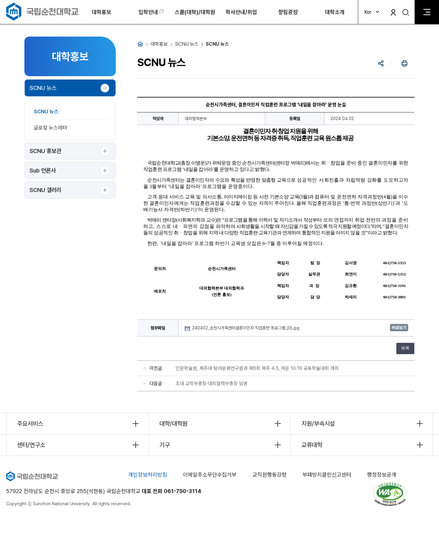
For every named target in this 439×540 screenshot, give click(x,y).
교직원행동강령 (269, 474)
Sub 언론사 (43, 170)
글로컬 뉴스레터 (50, 128)
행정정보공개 (381, 474)
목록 (405, 348)
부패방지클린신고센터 (326, 474)
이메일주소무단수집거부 (210, 474)
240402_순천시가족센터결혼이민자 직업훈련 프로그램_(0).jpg (246, 327)
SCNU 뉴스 (43, 87)
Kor (372, 12)
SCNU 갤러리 (45, 190)
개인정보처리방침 (147, 474)
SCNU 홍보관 (45, 151)
